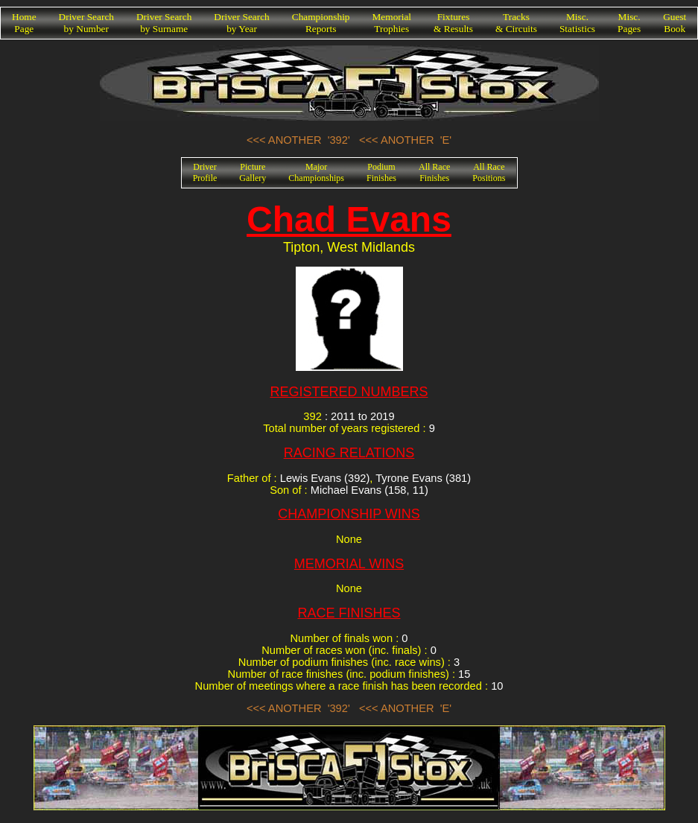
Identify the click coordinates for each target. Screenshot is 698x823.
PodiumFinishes (381, 172)
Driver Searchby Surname (163, 22)
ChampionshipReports (321, 22)
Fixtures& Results (453, 22)
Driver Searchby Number (86, 22)
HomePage (24, 22)
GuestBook (674, 22)
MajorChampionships (316, 172)
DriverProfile (205, 172)
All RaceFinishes (434, 172)
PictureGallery (252, 172)
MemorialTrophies (392, 22)
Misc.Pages (629, 22)
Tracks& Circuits (516, 22)
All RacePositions (488, 172)
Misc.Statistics (577, 22)
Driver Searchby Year (241, 22)
